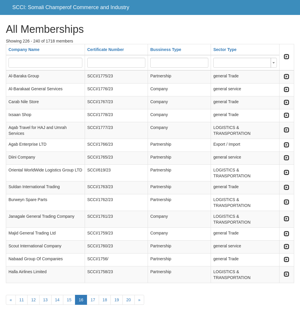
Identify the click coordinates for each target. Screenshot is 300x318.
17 (93, 299)
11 (21, 299)
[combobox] (245, 63)
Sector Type (224, 49)
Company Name (24, 49)
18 (105, 299)
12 (33, 299)
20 (128, 299)
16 (81, 299)
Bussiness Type (165, 49)
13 (45, 299)
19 (116, 299)
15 (69, 299)
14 (57, 299)
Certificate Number (105, 49)
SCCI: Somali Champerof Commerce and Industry (70, 7)
